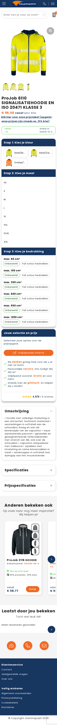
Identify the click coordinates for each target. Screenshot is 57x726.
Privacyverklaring (11, 697)
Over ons (7, 678)
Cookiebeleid (9, 702)
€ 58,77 (12, 589)
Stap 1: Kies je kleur (18, 142)
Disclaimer (7, 707)
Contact (6, 669)
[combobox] (21, 15)
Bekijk (32, 589)
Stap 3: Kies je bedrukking (24, 251)
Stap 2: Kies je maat (19, 173)
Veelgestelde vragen (14, 674)
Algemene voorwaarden (16, 693)
